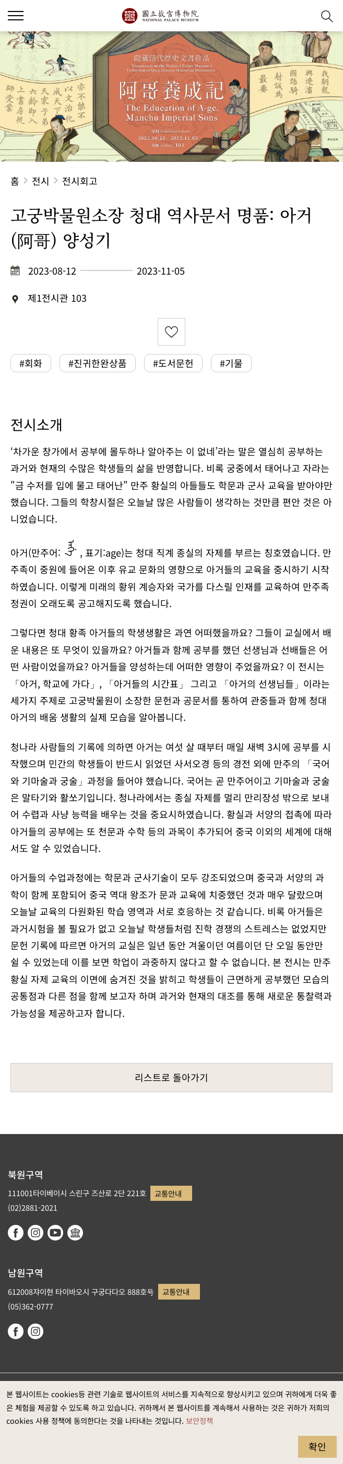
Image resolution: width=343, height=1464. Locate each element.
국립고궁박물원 (160, 15)
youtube (55, 1233)
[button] (301, 16)
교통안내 (168, 1193)
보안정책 (199, 1420)
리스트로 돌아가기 (171, 1077)
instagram (35, 1233)
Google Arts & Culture (75, 1233)
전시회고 (80, 180)
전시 (41, 180)
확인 (317, 1446)
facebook (15, 1233)
